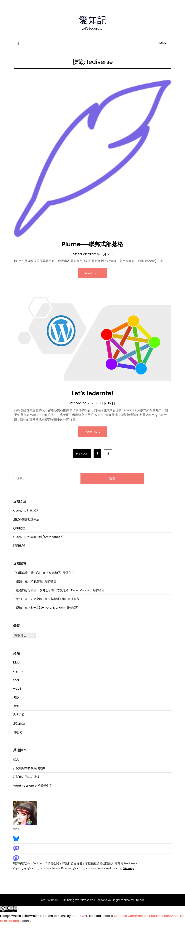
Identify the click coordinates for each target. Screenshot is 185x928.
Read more (92, 273)
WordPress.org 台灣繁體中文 (32, 786)
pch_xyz (78, 916)
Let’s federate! (92, 393)
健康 (16, 697)
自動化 (17, 732)
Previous (81, 453)
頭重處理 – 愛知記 (28, 573)
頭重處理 (19, 528)
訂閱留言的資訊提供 (26, 777)
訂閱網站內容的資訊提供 (29, 768)
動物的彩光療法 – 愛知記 (32, 590)
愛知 (19, 581)
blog (16, 662)
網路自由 (19, 724)
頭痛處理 (19, 545)
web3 (17, 689)
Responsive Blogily (108, 900)
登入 (16, 759)
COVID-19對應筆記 (25, 511)
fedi (16, 680)
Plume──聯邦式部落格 (92, 244)
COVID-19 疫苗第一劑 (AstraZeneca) (38, 537)
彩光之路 (19, 715)
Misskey (128, 868)
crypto (18, 671)
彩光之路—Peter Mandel (73, 590)
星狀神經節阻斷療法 (26, 519)
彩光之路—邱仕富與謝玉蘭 (48, 599)
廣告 (16, 706)
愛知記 (92, 19)
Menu (163, 43)
